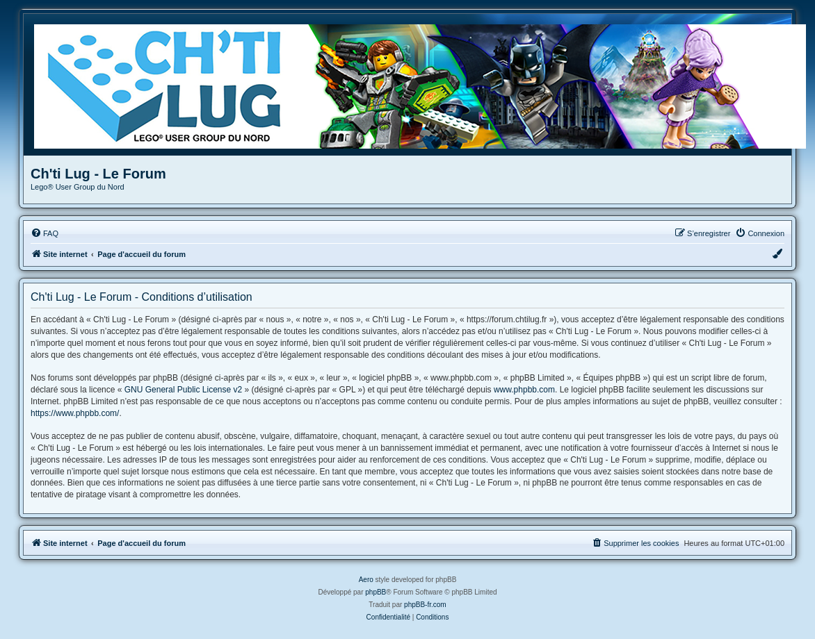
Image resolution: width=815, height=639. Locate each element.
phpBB (375, 592)
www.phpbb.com (524, 390)
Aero (366, 579)
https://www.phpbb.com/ (75, 413)
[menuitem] (44, 233)
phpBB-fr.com (425, 604)
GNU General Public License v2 (183, 390)
